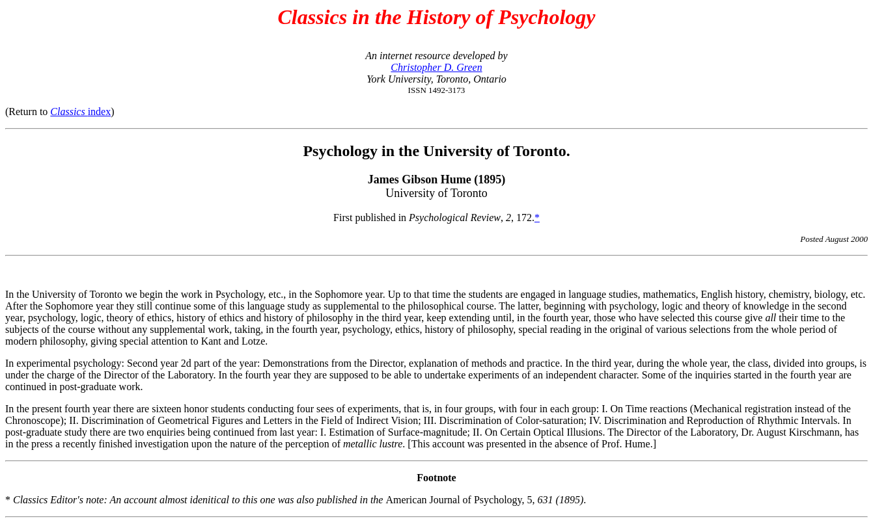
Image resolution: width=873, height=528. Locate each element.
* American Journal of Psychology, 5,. (295, 499)
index (80, 111)
